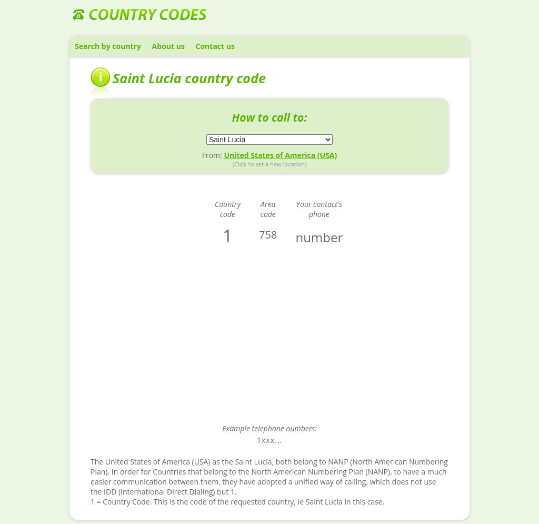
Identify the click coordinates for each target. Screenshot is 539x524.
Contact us (215, 46)
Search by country (108, 46)
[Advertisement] (269, 342)
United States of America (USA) (280, 155)
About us (168, 46)
